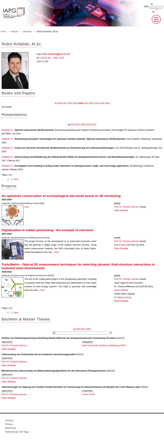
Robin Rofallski (121, 210)
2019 (75, 103)
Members (27, 31)
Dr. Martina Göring (122, 297)
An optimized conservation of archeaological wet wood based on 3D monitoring (61, 196)
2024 (101, 103)
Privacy (9, 424)
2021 (86, 103)
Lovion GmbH (88, 394)
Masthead (10, 427)
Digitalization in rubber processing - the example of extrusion (47, 230)
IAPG (3, 31)
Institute (14, 31)
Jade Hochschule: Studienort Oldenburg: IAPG (103, 345)
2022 (91, 103)
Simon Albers (120, 245)
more (26, 207)
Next (16, 179)
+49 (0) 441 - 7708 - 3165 (52, 58)
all (56, 103)
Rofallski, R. (7, 130)
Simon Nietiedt (121, 290)
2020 (80, 103)
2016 (59, 103)
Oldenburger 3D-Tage (17, 431)
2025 (107, 103)
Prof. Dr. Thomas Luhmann (126, 207)
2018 (70, 103)
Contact (9, 420)
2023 (96, 103)
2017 (65, 103)
